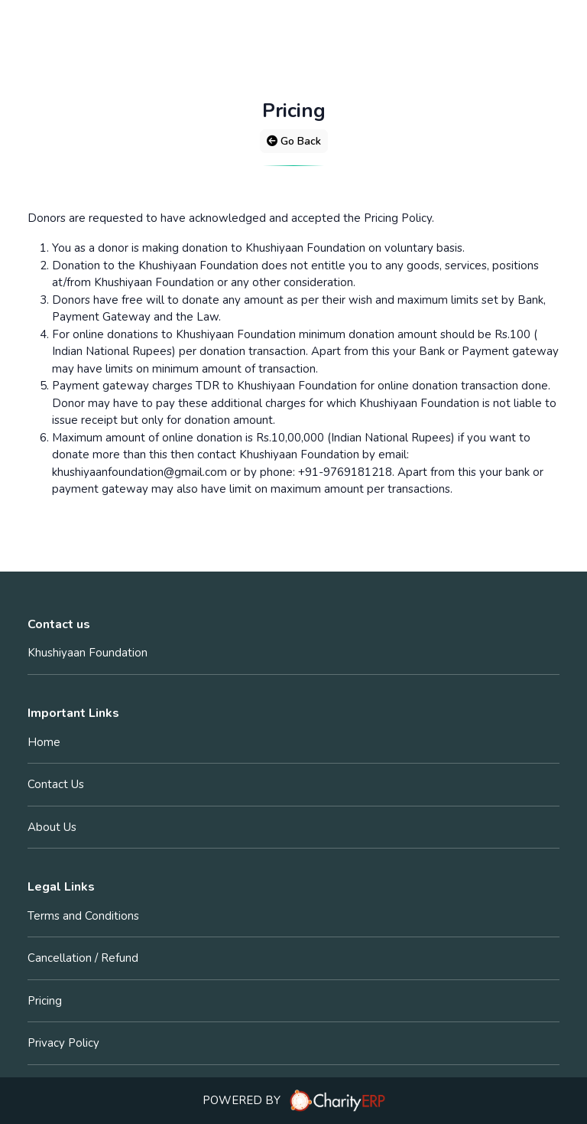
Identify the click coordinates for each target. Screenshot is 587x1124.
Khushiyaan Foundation (88, 652)
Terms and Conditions (83, 916)
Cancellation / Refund (83, 958)
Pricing (45, 1000)
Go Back (294, 141)
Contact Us (56, 784)
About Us (52, 827)
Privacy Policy (63, 1043)
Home (44, 742)
